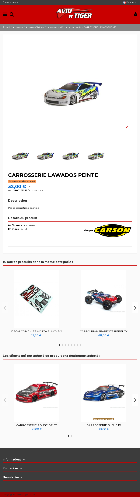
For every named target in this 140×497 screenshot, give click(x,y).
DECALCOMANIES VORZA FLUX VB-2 (36, 331)
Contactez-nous (10, 2)
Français (130, 2)
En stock (13, 229)
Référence (15, 225)
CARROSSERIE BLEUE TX (103, 425)
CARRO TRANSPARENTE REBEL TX (104, 331)
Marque (88, 230)
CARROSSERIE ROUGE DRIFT (36, 425)
